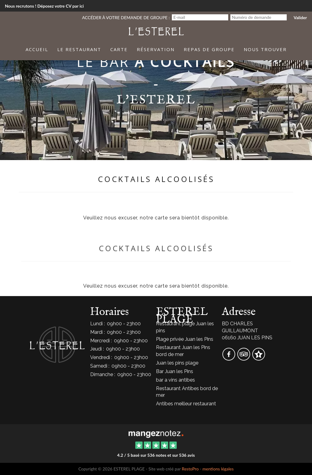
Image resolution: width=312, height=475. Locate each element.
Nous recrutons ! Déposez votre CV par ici (44, 6)
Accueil (37, 49)
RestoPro (190, 468)
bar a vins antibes (175, 380)
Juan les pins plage (177, 363)
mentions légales (217, 468)
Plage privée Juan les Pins (184, 339)
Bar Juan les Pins (174, 371)
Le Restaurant (79, 49)
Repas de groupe (209, 49)
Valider (300, 17)
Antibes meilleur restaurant (186, 404)
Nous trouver (265, 49)
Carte (119, 49)
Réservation (156, 49)
